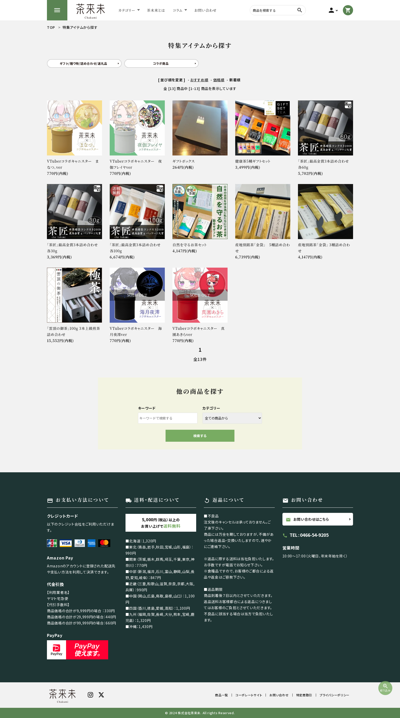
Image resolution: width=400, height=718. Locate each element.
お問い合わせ (279, 695)
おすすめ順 (199, 79)
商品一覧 (221, 695)
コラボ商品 (161, 63)
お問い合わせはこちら (307, 519)
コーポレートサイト (248, 695)
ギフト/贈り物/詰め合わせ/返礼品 (83, 63)
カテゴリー (211, 408)
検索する (200, 435)
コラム (177, 10)
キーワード (147, 408)
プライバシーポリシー (334, 695)
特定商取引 (304, 695)
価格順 (218, 79)
